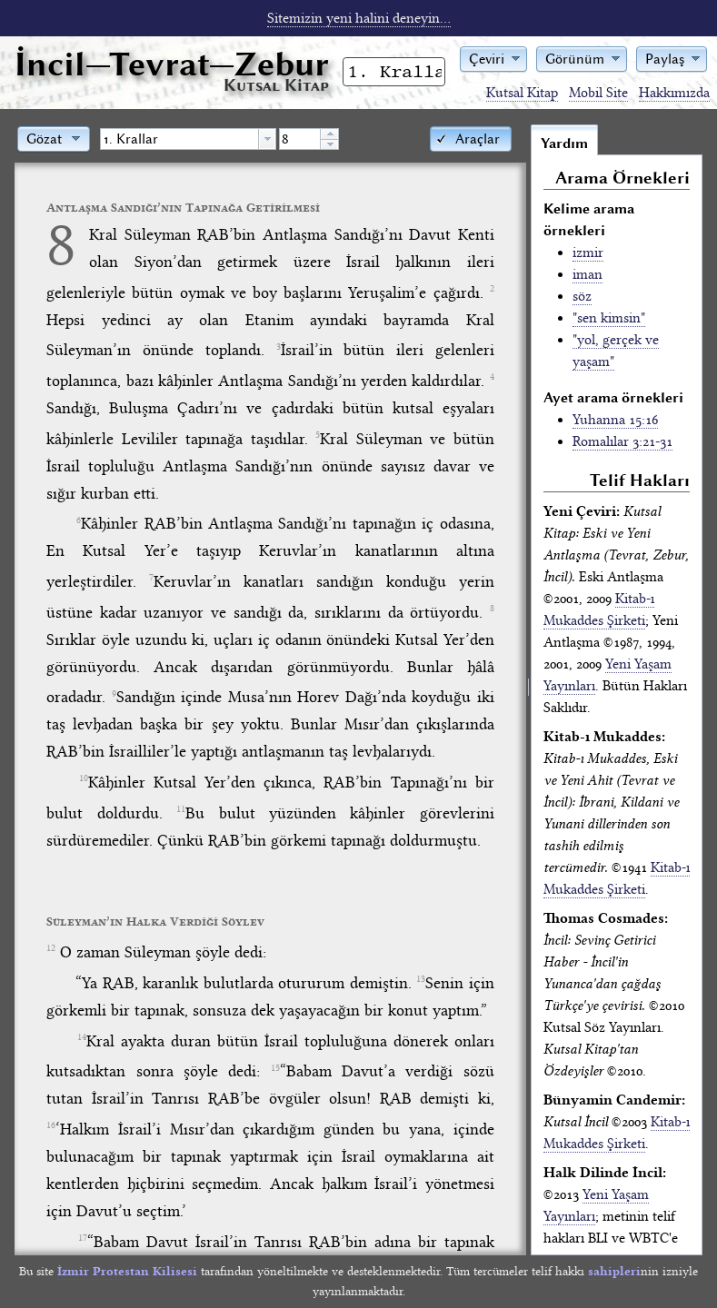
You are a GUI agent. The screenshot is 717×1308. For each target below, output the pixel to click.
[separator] (528, 689)
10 (83, 778)
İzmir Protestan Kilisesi (127, 1271)
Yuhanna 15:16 (615, 419)
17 (82, 1238)
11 (180, 809)
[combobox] (188, 139)
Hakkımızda (674, 92)
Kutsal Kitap (522, 92)
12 (50, 948)
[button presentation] (267, 139)
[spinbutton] (300, 139)
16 (50, 1125)
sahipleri (614, 1271)
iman (587, 274)
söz (582, 296)
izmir (588, 252)
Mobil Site (598, 92)
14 (81, 1037)
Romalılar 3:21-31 (622, 441)
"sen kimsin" (609, 318)
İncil (172, 64)
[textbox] (179, 139)
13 (420, 979)
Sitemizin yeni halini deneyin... (359, 18)
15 (275, 1068)
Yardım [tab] (564, 143)
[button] (493, 57)
